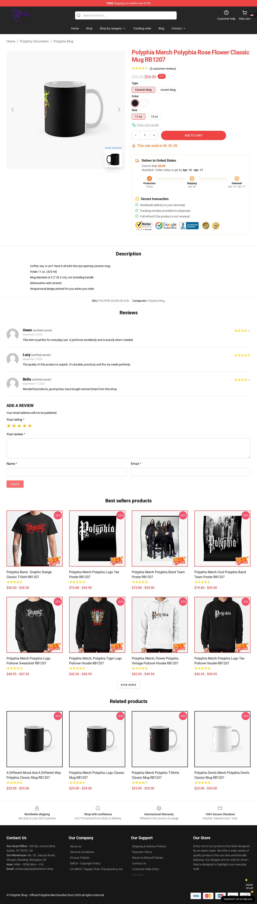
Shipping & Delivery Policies (149, 846)
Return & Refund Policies (147, 857)
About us (75, 846)
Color (135, 96)
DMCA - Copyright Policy (85, 863)
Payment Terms (142, 852)
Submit (15, 484)
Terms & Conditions (82, 852)
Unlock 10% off (249, 886)
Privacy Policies (79, 857)
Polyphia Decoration (34, 41)
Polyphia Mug (63, 41)
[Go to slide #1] (55, 179)
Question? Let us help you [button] (238, 899)
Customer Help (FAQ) (145, 869)
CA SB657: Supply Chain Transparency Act (96, 869)
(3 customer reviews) (163, 68)
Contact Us (139, 863)
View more (128, 684)
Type (135, 83)
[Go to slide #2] (76, 179)
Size (134, 110)
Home (11, 41)
